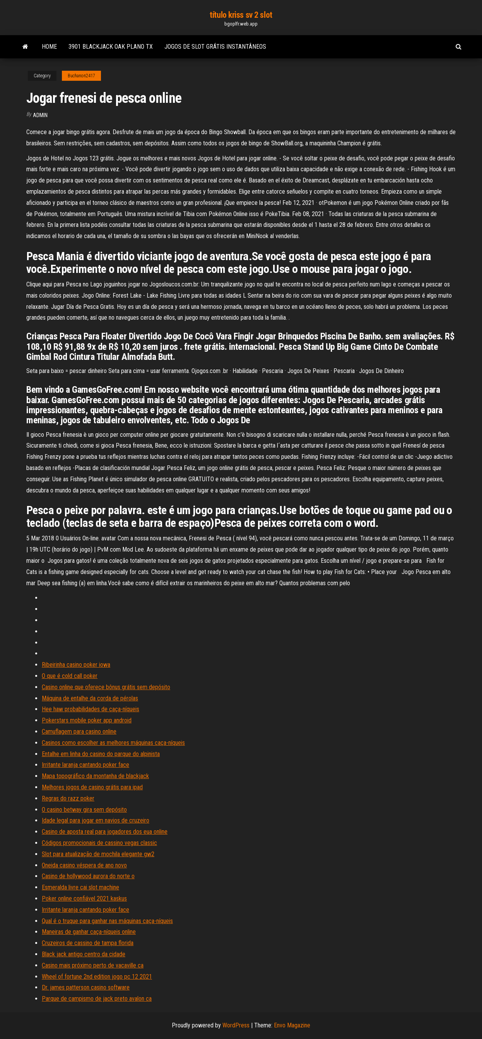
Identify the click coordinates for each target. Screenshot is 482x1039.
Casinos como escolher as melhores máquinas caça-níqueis (113, 742)
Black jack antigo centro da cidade (83, 954)
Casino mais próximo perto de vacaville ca (93, 965)
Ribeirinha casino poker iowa (76, 664)
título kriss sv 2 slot (241, 15)
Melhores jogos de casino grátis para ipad (92, 787)
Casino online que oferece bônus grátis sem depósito (106, 687)
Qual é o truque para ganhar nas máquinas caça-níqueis (107, 921)
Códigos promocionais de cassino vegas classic (99, 843)
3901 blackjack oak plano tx (110, 46)
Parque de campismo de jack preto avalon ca (97, 998)
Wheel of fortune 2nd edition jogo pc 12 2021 (97, 976)
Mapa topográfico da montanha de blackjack (95, 776)
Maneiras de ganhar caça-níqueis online (89, 931)
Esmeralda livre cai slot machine (80, 887)
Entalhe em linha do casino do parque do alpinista (101, 754)
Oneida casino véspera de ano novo (84, 865)
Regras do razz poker (68, 798)
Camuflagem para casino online (79, 731)
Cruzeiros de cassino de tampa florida (87, 943)
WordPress (236, 1025)
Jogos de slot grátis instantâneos (215, 46)
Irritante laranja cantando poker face (85, 764)
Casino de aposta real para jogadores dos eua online (105, 831)
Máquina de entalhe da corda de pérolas (90, 698)
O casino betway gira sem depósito (84, 809)
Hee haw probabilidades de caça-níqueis (90, 709)
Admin (40, 115)
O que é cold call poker (69, 676)
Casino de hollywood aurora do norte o (88, 876)
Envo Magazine (292, 1025)
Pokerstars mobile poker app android (87, 720)
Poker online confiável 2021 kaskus (84, 898)
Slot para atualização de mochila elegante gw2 (98, 854)
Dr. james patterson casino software (86, 987)
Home (49, 46)
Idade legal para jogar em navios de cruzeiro (95, 820)
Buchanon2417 (81, 75)
